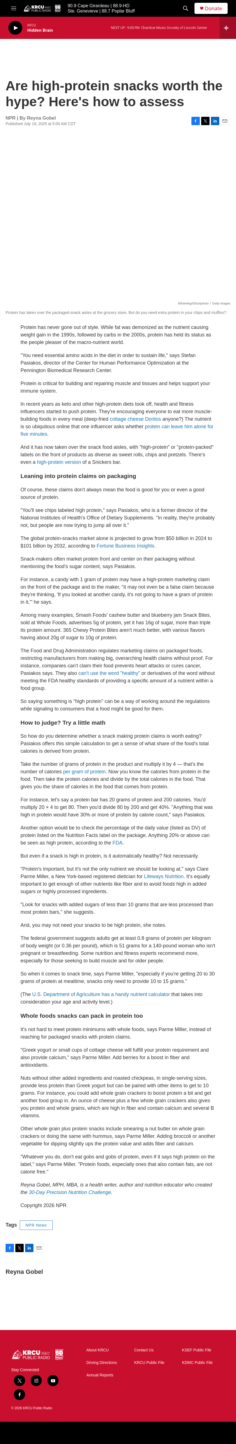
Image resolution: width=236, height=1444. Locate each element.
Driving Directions (101, 1363)
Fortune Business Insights (125, 546)
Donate (213, 8)
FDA (118, 843)
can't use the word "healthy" (109, 673)
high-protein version (59, 462)
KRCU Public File (149, 1363)
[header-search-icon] (185, 8)
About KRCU (97, 1350)
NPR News (36, 1225)
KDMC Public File (197, 1363)
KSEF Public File (196, 1350)
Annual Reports (99, 1375)
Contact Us (144, 1350)
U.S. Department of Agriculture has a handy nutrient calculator (101, 994)
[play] (15, 28)
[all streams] (228, 28)
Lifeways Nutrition (164, 876)
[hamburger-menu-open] (13, 8)
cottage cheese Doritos (135, 419)
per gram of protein (84, 771)
